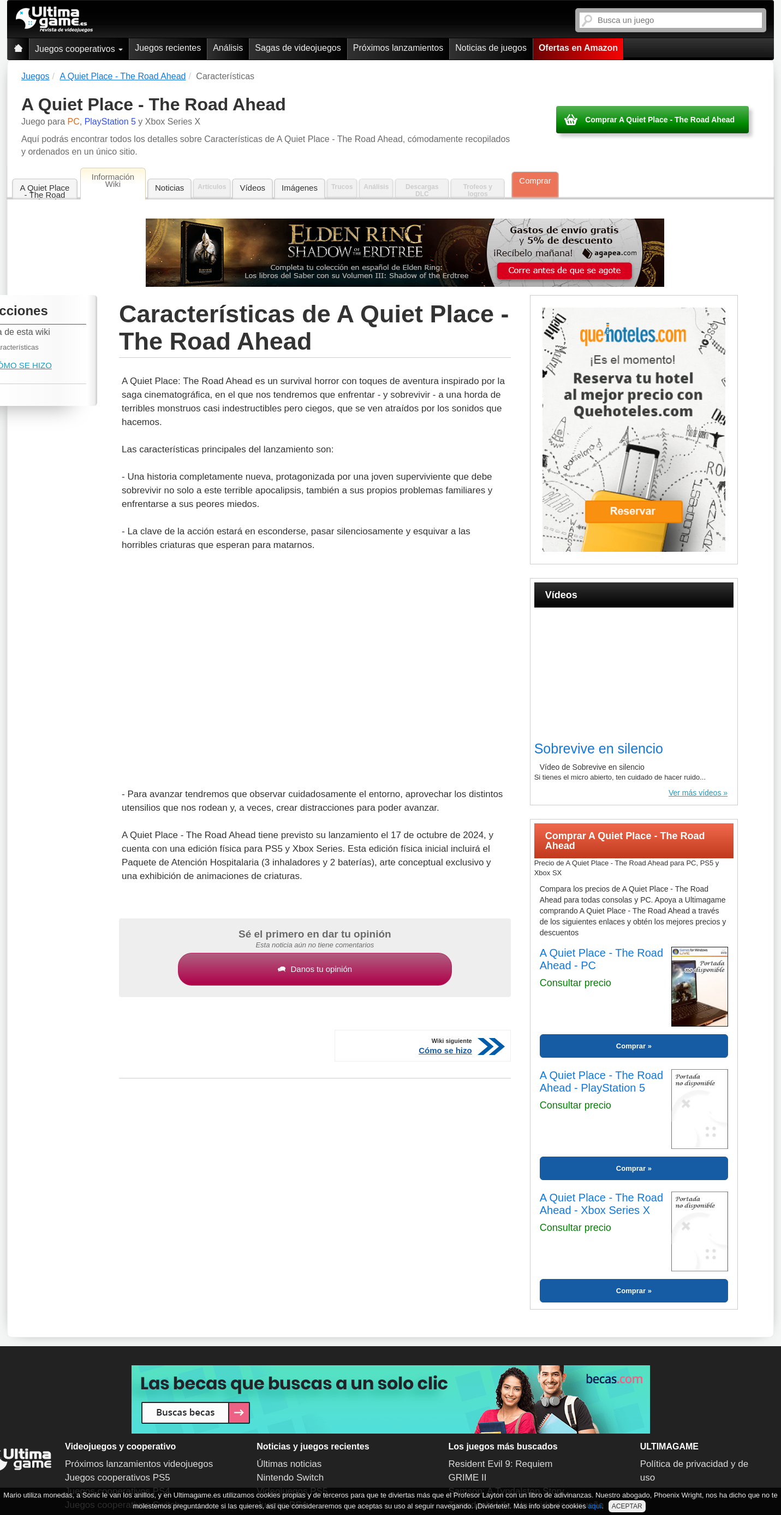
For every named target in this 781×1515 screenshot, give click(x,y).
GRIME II (468, 1477)
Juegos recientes (168, 47)
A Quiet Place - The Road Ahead (45, 191)
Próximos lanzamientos (398, 47)
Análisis (228, 47)
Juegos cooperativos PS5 (117, 1477)
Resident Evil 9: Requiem (501, 1464)
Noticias (169, 187)
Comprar (535, 180)
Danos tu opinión (315, 969)
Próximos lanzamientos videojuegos (139, 1464)
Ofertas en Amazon (578, 47)
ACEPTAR (627, 1506)
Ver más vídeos (695, 792)
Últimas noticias (289, 1464)
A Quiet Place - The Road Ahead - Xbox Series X (601, 1204)
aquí (594, 1506)
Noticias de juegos (491, 47)
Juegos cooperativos (79, 49)
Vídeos (252, 187)
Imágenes (300, 187)
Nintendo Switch (290, 1477)
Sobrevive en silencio (598, 748)
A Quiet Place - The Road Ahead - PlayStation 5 (601, 1081)
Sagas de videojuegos (298, 47)
